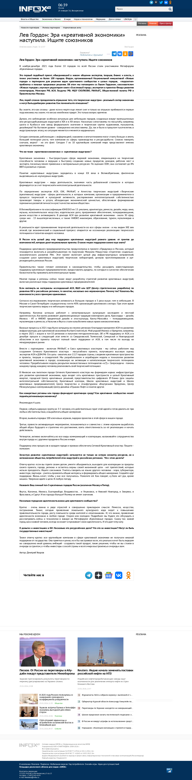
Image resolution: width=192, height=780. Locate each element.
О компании (24, 764)
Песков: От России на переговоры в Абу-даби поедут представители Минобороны (47, 672)
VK (166, 2)
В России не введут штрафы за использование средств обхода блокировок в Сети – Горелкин (107, 721)
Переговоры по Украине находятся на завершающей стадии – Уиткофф (107, 708)
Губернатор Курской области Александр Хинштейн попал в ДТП (107, 701)
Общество (58, 703)
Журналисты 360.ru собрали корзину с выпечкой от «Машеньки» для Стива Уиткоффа (107, 695)
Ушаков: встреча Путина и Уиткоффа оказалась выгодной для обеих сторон (57, 710)
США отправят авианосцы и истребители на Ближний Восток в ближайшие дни (56, 722)
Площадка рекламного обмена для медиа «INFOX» (42, 767)
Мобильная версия (59, 764)
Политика (58, 716)
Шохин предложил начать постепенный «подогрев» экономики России (107, 715)
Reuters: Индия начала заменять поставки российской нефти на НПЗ (105, 672)
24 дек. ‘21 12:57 (38, 47)
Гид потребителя (76, 764)
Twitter (161, 2)
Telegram (151, 2)
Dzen (156, 2)
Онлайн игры (91, 764)
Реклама (35, 764)
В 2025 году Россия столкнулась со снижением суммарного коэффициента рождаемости (56, 697)
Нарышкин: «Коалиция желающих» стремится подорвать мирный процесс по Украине (107, 728)
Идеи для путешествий (108, 764)
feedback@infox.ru (32, 777)
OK (171, 2)
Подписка (44, 764)
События (58, 729)
